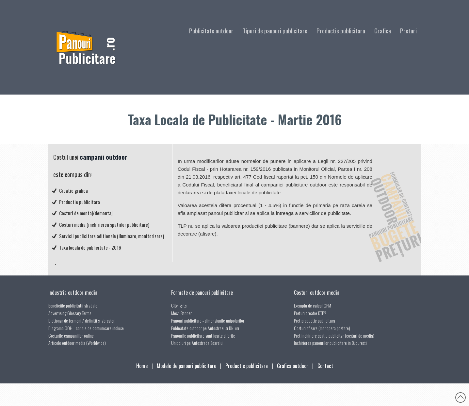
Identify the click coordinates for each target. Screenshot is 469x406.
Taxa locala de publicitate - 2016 (90, 247)
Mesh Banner (181, 312)
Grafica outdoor (292, 366)
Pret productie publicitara (314, 320)
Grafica (382, 30)
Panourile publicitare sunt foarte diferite (203, 335)
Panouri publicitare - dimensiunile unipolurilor (207, 320)
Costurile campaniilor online (71, 335)
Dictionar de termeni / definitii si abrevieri (82, 320)
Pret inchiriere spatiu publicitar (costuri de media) (334, 335)
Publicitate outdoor (211, 30)
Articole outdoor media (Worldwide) (77, 342)
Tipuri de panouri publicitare (275, 30)
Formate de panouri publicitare (202, 292)
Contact (325, 366)
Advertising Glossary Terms (69, 312)
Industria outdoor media (72, 292)
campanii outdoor (103, 157)
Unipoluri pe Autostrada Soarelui (197, 342)
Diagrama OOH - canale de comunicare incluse (86, 328)
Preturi (408, 30)
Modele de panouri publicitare (186, 366)
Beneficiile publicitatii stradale (72, 305)
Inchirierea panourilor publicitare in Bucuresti (330, 342)
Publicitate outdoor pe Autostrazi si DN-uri (205, 328)
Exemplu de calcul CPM (312, 305)
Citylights (178, 305)
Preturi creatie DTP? (310, 312)
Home (142, 366)
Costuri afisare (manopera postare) (322, 328)
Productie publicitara (340, 30)
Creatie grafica (73, 190)
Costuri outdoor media (316, 292)
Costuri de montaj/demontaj (85, 213)
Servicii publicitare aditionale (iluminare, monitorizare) (111, 235)
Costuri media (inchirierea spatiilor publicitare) (104, 224)
